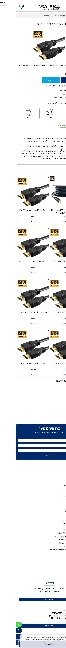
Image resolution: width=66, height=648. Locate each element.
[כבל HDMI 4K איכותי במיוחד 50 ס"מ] (17, 207)
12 (50, 267)
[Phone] (3, 631)
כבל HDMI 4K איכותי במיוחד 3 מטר (16, 312)
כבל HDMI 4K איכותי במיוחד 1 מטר (49, 261)
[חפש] (61, 6)
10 (17, 216)
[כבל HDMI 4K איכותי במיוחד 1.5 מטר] (17, 258)
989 (50, 216)
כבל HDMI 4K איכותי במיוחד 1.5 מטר (17, 261)
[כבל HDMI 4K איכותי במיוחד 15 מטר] (17, 360)
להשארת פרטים (33, 625)
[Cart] (2, 6)
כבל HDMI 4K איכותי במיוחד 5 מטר (49, 363)
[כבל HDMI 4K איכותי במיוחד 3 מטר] (17, 309)
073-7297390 (55, 613)
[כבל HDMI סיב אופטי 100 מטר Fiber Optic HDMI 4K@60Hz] (49, 207)
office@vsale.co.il (53, 610)
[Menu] (64, 6)
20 (50, 318)
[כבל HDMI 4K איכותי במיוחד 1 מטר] (49, 258)
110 (17, 369)
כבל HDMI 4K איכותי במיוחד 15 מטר (17, 363)
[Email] (3, 637)
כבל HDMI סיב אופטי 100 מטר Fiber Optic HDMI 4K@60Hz (49, 211)
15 (17, 267)
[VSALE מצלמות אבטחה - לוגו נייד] (33, 7)
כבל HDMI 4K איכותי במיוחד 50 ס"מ (17, 210)
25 (17, 318)
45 (50, 369)
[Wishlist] (5, 6)
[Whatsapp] (3, 625)
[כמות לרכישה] (63, 80)
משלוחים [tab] (60, 133)
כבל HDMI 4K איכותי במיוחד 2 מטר (49, 312)
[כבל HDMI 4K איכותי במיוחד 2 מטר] (49, 309)
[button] (49, 221)
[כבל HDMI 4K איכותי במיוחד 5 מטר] (49, 360)
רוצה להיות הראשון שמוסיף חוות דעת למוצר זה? (47, 85)
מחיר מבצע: (58, 74)
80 (52, 73)
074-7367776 (41, 613)
